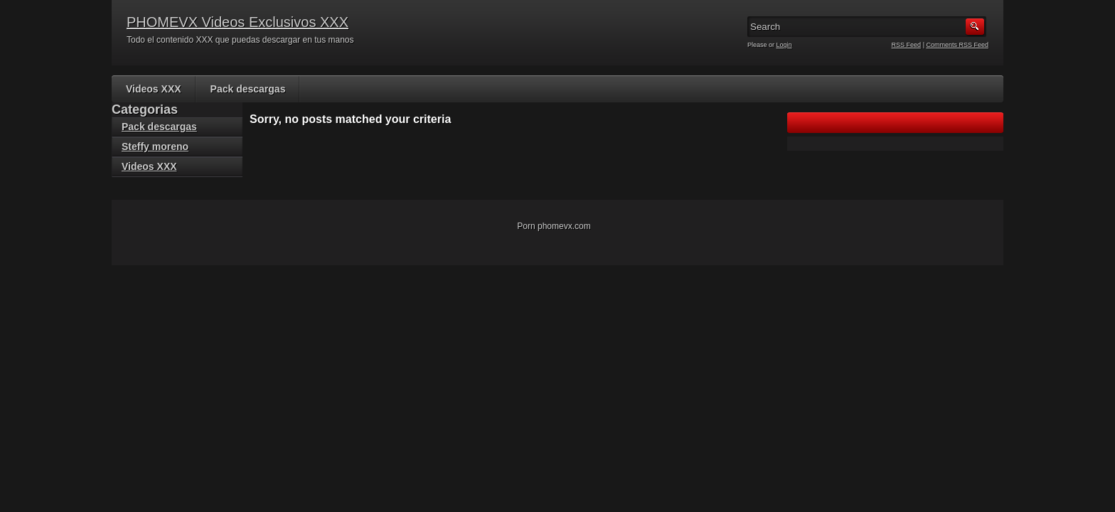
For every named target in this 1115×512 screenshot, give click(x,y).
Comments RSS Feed (957, 44)
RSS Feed (907, 44)
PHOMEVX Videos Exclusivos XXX (237, 22)
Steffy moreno (155, 146)
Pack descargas (248, 89)
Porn (526, 226)
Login (784, 44)
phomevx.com (564, 226)
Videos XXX (153, 89)
